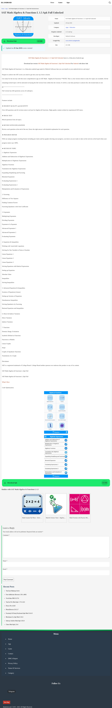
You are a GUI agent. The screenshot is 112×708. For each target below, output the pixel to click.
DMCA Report (13, 658)
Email (5, 569)
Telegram (11, 691)
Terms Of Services (14, 668)
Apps (68, 2)
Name (5, 561)
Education (72, 27)
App (9, 644)
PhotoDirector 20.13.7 (12, 609)
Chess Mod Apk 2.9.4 (12, 624)
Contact (10, 654)
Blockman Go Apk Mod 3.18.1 (14, 617)
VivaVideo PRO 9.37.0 (12, 598)
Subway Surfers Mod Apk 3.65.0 (15, 621)
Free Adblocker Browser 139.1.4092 (16, 594)
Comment (6, 535)
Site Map (6, 702)
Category (11, 673)
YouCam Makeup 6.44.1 (13, 591)
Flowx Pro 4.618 (10, 606)
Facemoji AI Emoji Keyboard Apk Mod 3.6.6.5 (19, 613)
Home (52, 2)
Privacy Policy (13, 663)
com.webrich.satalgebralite (73, 40)
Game (10, 649)
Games (60, 2)
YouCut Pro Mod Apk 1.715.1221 (15, 602)
